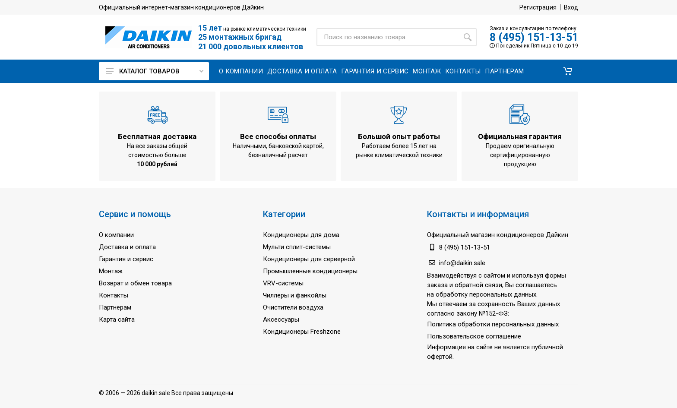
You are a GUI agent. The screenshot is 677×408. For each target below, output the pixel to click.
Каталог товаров (154, 71)
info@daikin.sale (462, 263)
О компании (116, 235)
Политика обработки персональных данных (493, 324)
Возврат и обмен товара (135, 283)
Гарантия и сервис (126, 259)
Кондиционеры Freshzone (302, 331)
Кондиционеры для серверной (309, 259)
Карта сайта (117, 319)
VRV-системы (283, 283)
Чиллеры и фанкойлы (294, 295)
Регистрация (538, 7)
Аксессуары (281, 319)
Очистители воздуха (293, 307)
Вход (571, 7)
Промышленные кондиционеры (310, 271)
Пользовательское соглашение (474, 336)
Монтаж (111, 271)
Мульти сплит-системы (297, 247)
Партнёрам (115, 307)
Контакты (113, 295)
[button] (567, 71)
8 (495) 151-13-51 (534, 37)
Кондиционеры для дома (301, 235)
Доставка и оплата (127, 247)
